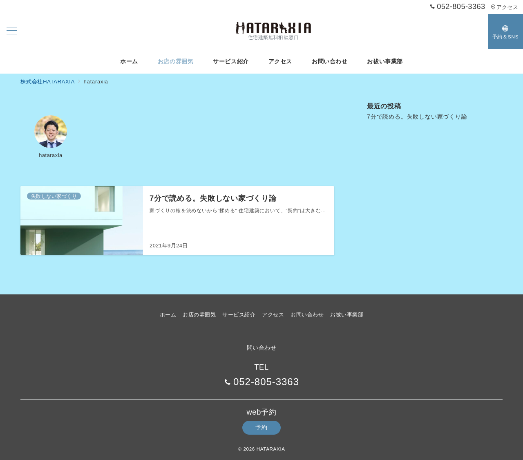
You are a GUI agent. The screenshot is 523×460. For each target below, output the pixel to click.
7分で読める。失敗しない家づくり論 (417, 116)
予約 (261, 427)
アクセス (504, 7)
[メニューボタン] (12, 31)
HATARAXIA (271, 448)
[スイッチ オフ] (505, 31)
